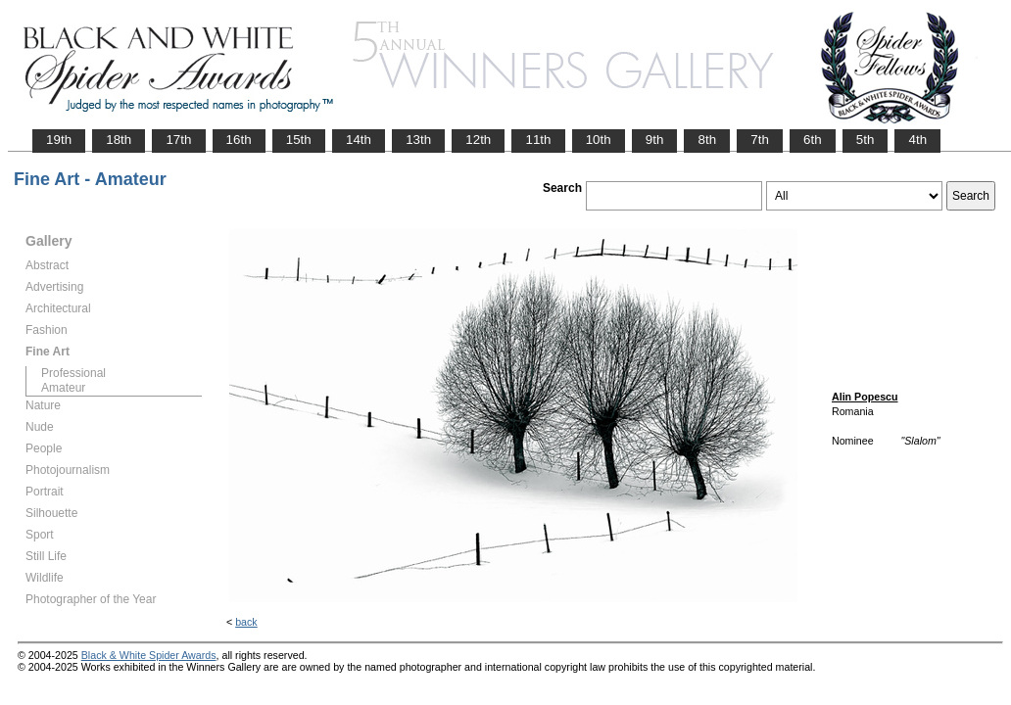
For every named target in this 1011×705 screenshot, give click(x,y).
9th (655, 139)
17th (178, 139)
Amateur (63, 388)
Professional (73, 373)
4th (917, 139)
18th (118, 139)
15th (298, 139)
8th (707, 139)
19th (58, 139)
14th (358, 139)
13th (418, 139)
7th (760, 139)
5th (865, 139)
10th (598, 139)
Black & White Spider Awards (149, 655)
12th (478, 139)
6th (813, 139)
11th (537, 139)
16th (239, 139)
